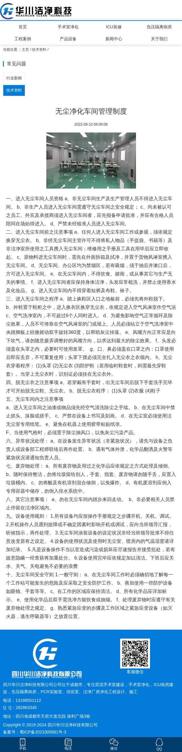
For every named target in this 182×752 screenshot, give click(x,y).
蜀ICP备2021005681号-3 (43, 732)
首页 (23, 26)
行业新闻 (14, 78)
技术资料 (39, 49)
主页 (25, 49)
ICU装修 (114, 26)
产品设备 (68, 38)
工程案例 (22, 38)
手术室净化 (68, 26)
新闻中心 (113, 38)
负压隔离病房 (159, 26)
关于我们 (159, 38)
